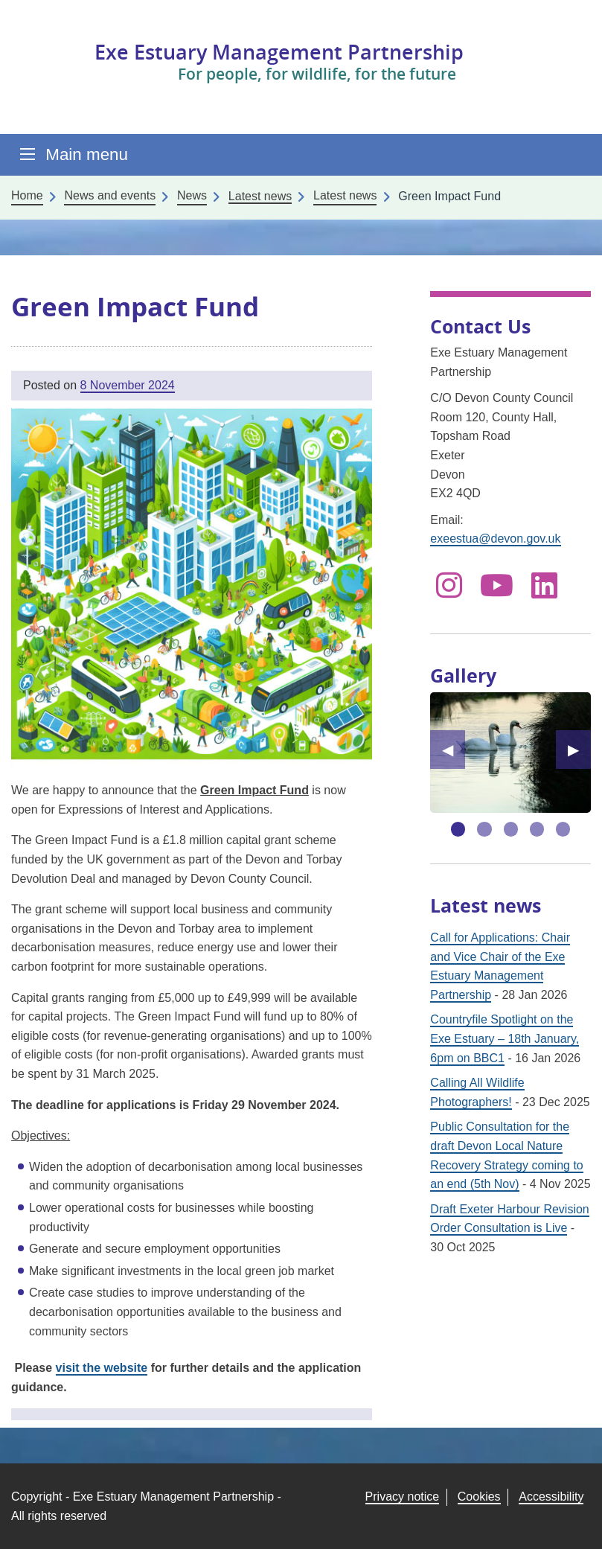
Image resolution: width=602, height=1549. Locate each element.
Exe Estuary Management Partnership (279, 52)
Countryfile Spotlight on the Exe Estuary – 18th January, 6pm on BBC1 (504, 1038)
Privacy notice (402, 1496)
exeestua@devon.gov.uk (495, 538)
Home (27, 195)
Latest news (345, 195)
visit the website (102, 1367)
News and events (110, 195)
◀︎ (453, 749)
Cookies (479, 1496)
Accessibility (551, 1496)
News (192, 195)
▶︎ (579, 749)
